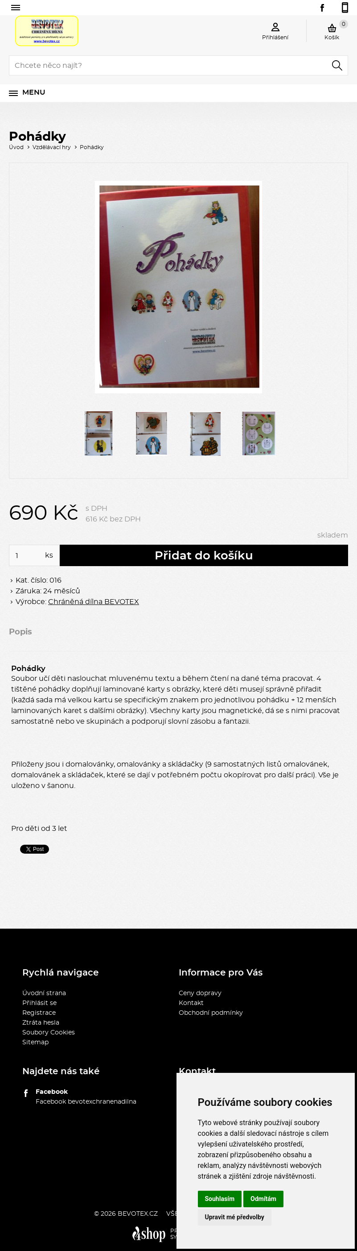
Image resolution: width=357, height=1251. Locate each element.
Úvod (16, 147)
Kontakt (191, 1003)
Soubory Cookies (48, 1033)
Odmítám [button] (263, 1198)
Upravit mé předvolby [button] (234, 1217)
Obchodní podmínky (211, 1013)
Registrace (39, 1013)
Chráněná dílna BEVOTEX (93, 601)
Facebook (52, 1092)
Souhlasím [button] (220, 1198)
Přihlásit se (39, 1003)
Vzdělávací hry (52, 147)
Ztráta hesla (40, 1023)
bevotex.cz (138, 1214)
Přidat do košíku (204, 556)
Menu (33, 92)
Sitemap (35, 1042)
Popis (20, 632)
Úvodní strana (44, 993)
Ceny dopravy (200, 993)
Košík (336, 30)
